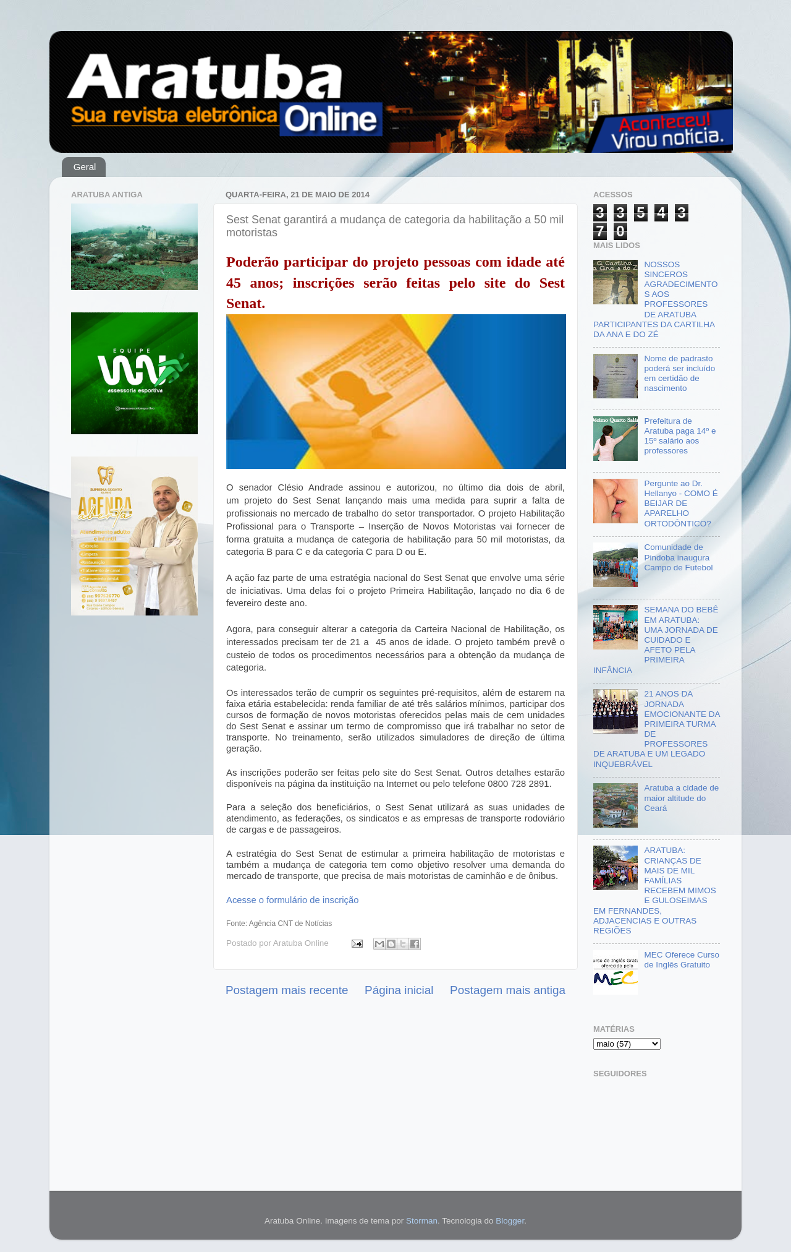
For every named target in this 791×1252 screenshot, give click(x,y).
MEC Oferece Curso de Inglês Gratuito (681, 959)
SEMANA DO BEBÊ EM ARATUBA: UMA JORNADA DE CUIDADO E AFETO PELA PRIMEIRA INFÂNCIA (655, 639)
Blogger (510, 1220)
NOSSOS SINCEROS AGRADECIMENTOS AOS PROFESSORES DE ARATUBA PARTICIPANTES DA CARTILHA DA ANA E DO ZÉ (655, 299)
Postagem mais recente (287, 990)
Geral (85, 166)
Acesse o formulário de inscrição (292, 900)
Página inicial (399, 990)
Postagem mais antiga (507, 990)
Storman (422, 1220)
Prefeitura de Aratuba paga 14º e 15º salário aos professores (680, 436)
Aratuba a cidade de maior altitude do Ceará (681, 797)
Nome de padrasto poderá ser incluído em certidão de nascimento (679, 373)
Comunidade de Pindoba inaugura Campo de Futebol (678, 557)
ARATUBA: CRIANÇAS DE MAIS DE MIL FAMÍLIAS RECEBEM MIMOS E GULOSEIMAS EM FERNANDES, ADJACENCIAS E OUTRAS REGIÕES (654, 890)
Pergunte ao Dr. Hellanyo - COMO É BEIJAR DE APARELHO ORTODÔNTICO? (680, 503)
